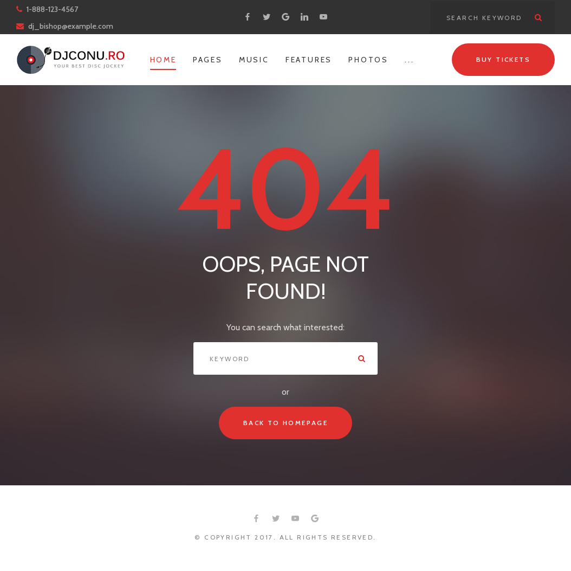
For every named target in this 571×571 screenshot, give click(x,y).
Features (309, 60)
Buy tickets (503, 59)
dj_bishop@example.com (70, 26)
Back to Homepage (285, 423)
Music (254, 60)
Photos (368, 60)
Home (163, 60)
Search (538, 17)
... (409, 60)
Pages (208, 60)
